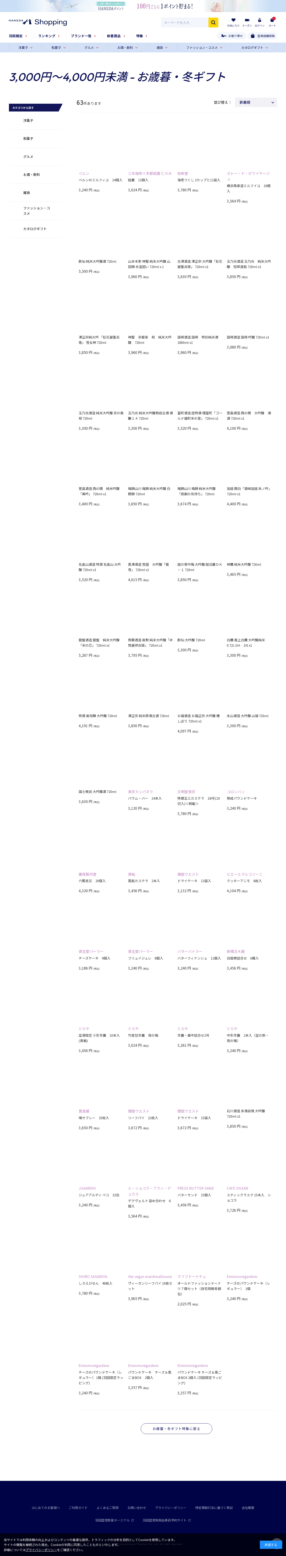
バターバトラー (189, 951)
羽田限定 (16, 35)
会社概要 (248, 1507)
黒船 (131, 874)
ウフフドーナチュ (191, 1276)
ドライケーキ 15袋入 (194, 1117)
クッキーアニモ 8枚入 (244, 880)
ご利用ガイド (78, 1507)
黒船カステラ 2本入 (144, 880)
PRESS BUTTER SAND (195, 1188)
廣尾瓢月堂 (88, 874)
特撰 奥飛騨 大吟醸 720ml (98, 715)
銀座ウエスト (188, 874)
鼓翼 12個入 (138, 179)
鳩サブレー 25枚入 (94, 1117)
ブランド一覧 (81, 35)
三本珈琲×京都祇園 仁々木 (150, 173)
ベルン (84, 173)
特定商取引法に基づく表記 (214, 1507)
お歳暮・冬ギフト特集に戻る (177, 1428)
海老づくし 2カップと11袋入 (198, 179)
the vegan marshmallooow (150, 1276)
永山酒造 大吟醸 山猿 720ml (248, 715)
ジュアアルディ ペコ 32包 (99, 1195)
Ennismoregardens (242, 1276)
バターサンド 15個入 (194, 1195)
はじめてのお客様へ (46, 1507)
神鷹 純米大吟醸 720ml (244, 564)
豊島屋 (84, 1111)
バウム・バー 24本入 (145, 798)
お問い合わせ (136, 1507)
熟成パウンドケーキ (242, 798)
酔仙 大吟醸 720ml (191, 640)
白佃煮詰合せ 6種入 (243, 958)
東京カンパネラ (140, 791)
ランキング (46, 35)
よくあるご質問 (107, 1507)
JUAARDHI (87, 1188)
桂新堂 (182, 173)
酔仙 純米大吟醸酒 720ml (97, 261)
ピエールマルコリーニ (245, 874)
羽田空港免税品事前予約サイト (167, 1520)
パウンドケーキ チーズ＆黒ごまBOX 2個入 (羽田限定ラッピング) (199, 1377)
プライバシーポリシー (170, 1507)
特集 (139, 35)
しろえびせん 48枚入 (95, 1283)
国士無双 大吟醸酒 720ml (97, 791)
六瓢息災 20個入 (92, 880)
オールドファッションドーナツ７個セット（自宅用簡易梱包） (199, 1288)
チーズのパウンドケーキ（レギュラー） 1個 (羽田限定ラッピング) (101, 1377)
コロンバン (236, 791)
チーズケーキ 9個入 (94, 958)
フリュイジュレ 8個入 (145, 958)
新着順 (245, 102)
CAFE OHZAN (237, 1188)
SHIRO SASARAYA (93, 1276)
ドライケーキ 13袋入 (194, 880)
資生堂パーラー (91, 951)
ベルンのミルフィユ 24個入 (100, 179)
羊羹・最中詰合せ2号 (193, 1035)
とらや (84, 1028)
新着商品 (114, 35)
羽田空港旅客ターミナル (114, 1520)
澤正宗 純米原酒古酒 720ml (148, 715)
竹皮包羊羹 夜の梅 (143, 1035)
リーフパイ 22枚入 (143, 1117)
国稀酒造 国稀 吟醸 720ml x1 (248, 337)
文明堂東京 (186, 791)
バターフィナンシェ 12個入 (199, 958)
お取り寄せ (235, 36)
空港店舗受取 (266, 36)
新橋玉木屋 (236, 951)
